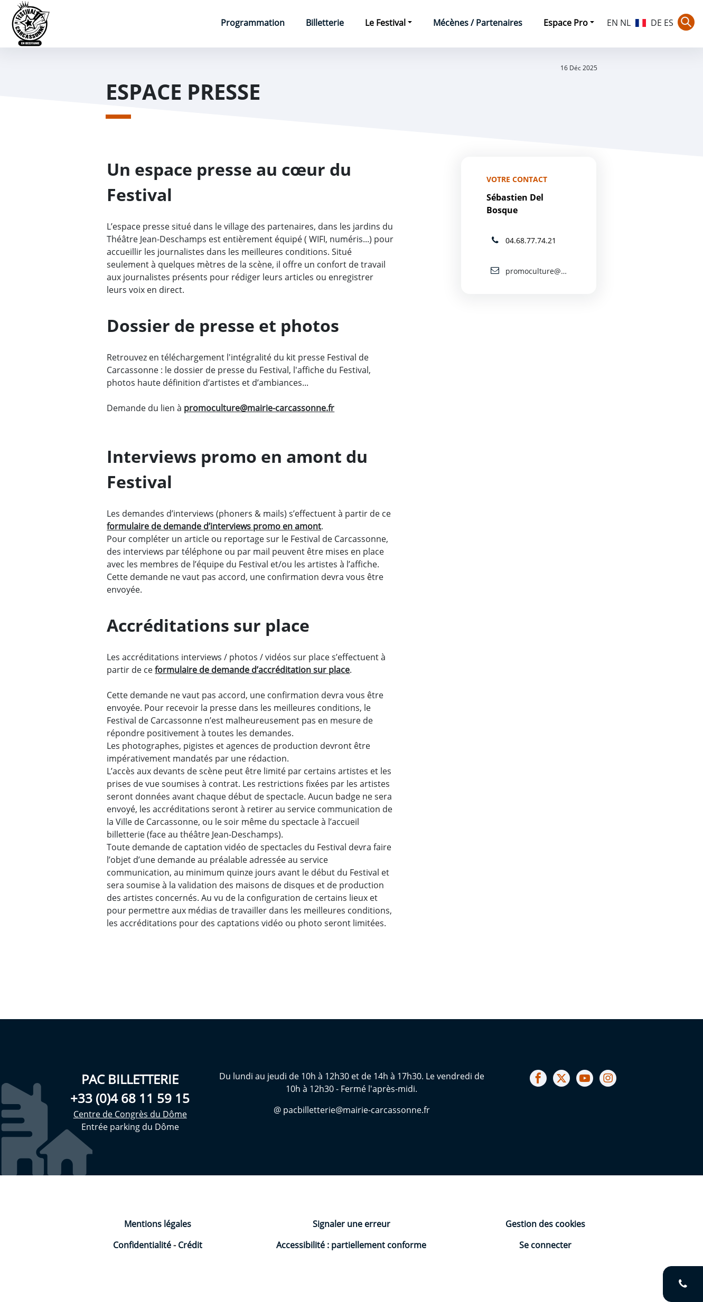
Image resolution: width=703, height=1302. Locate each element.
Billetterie (325, 22)
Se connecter (545, 1245)
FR (641, 21)
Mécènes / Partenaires (477, 22)
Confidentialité (143, 1245)
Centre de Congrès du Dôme (130, 1114)
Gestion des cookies (545, 1224)
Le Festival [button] (385, 22)
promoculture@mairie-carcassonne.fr (259, 408)
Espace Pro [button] (565, 22)
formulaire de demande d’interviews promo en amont (214, 526)
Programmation (253, 22)
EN (612, 22)
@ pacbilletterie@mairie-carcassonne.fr (352, 1110)
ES (668, 22)
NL (625, 22)
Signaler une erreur (351, 1224)
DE (656, 22)
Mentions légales (157, 1224)
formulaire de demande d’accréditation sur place (252, 670)
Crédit (190, 1245)
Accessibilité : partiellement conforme (351, 1245)
